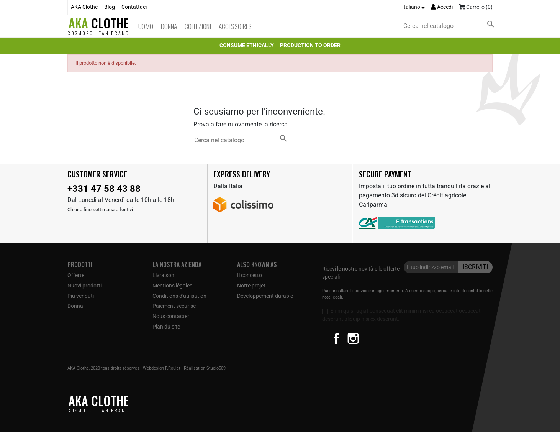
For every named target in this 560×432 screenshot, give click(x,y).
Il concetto (249, 275)
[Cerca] (450, 26)
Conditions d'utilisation (179, 296)
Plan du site (166, 327)
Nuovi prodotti (84, 286)
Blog (109, 7)
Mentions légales (172, 286)
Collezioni (198, 26)
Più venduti (80, 296)
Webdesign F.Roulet (161, 368)
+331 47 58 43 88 (104, 188)
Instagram (353, 338)
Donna (169, 26)
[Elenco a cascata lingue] (413, 7)
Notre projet (251, 286)
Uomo (145, 26)
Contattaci (134, 7)
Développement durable (265, 296)
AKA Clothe (84, 7)
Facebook (336, 338)
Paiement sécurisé (174, 306)
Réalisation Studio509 (205, 368)
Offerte (75, 275)
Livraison (163, 275)
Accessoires (235, 26)
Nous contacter (170, 316)
